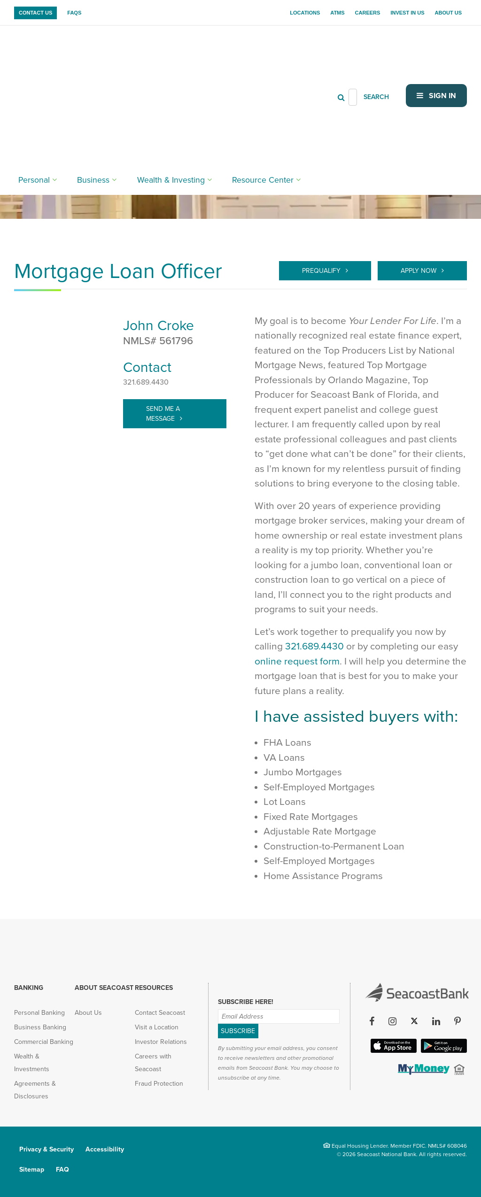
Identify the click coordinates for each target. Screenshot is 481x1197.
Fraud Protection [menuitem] (159, 1084)
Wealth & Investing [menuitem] (146, 80)
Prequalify (322, 271)
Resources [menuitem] (154, 988)
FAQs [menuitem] (74, 12)
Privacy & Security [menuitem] (46, 1149)
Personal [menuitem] (30, 80)
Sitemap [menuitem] (31, 1170)
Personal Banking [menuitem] (39, 1013)
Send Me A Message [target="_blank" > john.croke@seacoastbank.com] (163, 414)
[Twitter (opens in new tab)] (414, 1022)
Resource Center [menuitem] (223, 80)
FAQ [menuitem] (62, 1170)
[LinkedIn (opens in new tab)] (436, 1022)
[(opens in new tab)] (423, 1072)
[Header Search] (353, 47)
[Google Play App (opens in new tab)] (443, 1050)
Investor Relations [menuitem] (161, 1042)
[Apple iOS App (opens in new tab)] (393, 1050)
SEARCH (376, 47)
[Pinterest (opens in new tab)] (457, 1022)
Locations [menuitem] (305, 12)
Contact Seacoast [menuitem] (160, 1013)
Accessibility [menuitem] (104, 1149)
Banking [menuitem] (28, 988)
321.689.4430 (146, 382)
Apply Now (419, 271)
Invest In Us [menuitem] (407, 12)
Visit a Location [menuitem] (156, 1027)
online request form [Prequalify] (297, 661)
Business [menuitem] (81, 80)
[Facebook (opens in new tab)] (372, 1022)
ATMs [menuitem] (337, 12)
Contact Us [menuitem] (35, 12)
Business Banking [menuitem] (40, 1027)
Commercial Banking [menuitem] (43, 1042)
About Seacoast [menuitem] (104, 988)
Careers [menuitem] (367, 12)
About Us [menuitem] (448, 12)
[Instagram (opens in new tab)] (393, 1022)
